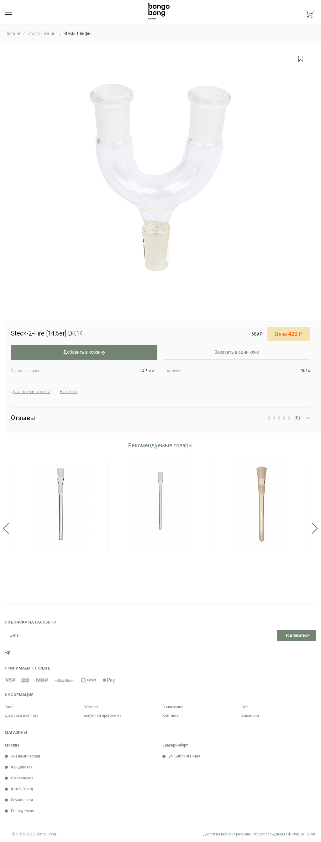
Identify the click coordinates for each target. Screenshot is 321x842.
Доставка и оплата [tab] (30, 391)
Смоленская (22, 778)
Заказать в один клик (237, 352)
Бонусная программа (103, 715)
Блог (9, 707)
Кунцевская (22, 767)
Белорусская (22, 811)
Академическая (25, 756)
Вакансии (250, 715)
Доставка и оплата (22, 715)
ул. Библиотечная (184, 756)
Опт (244, 707)
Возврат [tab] (68, 391)
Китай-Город (22, 789)
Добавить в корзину (84, 352)
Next (315, 528)
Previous (6, 528)
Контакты (170, 715)
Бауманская (22, 800)
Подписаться (296, 635)
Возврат (91, 707)
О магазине (172, 707)
